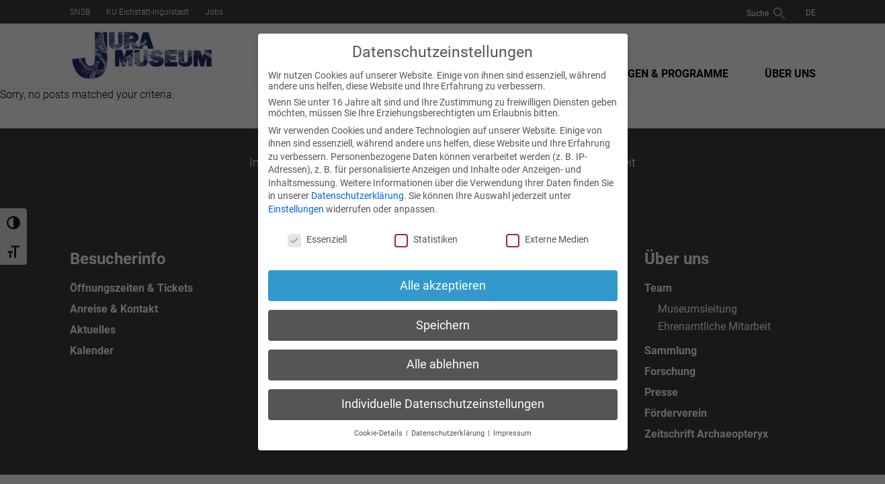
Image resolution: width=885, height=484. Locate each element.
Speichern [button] (443, 325)
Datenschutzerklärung (357, 195)
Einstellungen (296, 209)
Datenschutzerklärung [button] (449, 433)
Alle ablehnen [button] (443, 364)
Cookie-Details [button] (379, 433)
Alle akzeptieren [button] (443, 285)
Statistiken (426, 239)
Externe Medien (547, 239)
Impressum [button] (512, 433)
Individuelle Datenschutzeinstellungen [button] (442, 404)
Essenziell (317, 239)
